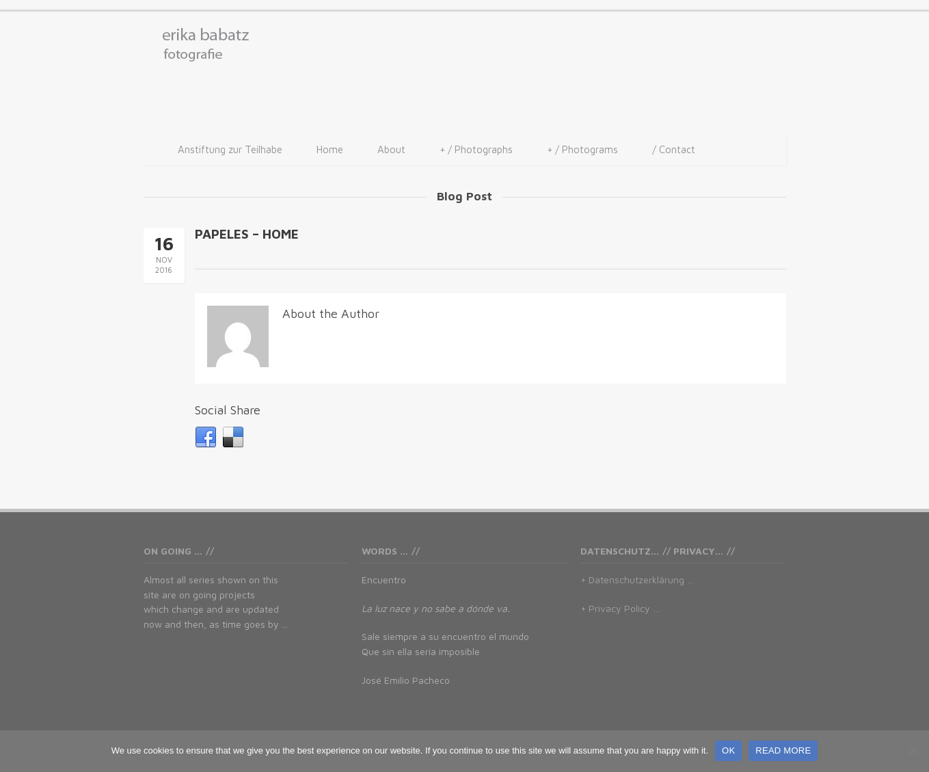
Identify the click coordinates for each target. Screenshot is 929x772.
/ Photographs (476, 150)
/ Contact (673, 149)
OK (728, 750)
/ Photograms (582, 150)
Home (330, 149)
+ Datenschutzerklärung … (637, 579)
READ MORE (783, 750)
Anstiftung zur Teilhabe (230, 149)
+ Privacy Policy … (620, 608)
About (391, 149)
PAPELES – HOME (247, 233)
